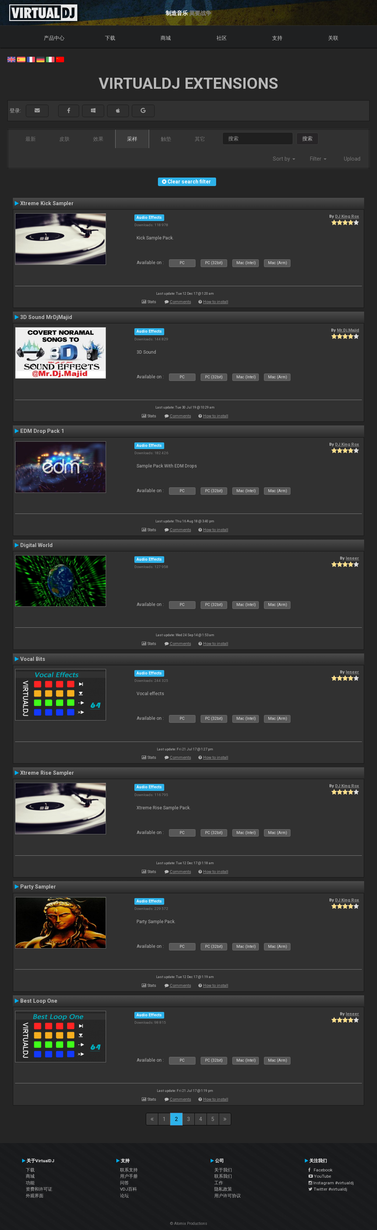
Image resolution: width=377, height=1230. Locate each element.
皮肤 (64, 139)
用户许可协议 (227, 1195)
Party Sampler (38, 887)
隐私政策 (223, 1189)
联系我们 (223, 1176)
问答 (124, 1182)
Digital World (36, 545)
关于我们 (223, 1170)
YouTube (320, 1176)
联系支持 (129, 1170)
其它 (200, 139)
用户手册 (129, 1176)
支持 (277, 38)
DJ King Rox (347, 216)
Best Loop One (38, 1001)
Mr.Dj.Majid (348, 330)
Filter (318, 159)
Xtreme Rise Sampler (47, 773)
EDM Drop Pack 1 (42, 431)
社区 (221, 38)
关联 (333, 38)
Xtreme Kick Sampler (47, 203)
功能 (30, 1182)
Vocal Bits (32, 659)
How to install (215, 301)
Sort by (284, 159)
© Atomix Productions (188, 1223)
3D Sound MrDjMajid (46, 317)
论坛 (124, 1195)
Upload (352, 159)
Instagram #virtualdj (331, 1182)
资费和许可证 (39, 1189)
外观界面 (34, 1195)
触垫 (166, 139)
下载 (110, 38)
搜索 (307, 138)
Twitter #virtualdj (328, 1189)
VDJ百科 (128, 1189)
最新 (30, 139)
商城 (166, 38)
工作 (218, 1182)
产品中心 (54, 38)
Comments (180, 301)
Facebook (320, 1170)
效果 (98, 139)
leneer (352, 558)
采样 (132, 139)
